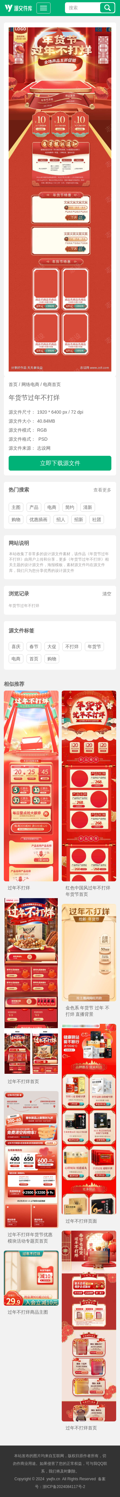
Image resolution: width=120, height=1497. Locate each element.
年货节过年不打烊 (24, 605)
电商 (51, 507)
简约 (69, 507)
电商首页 (52, 384)
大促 (51, 646)
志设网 (44, 448)
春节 (33, 646)
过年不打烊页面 (81, 1221)
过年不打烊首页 (23, 1081)
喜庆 (16, 646)
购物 (16, 519)
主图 (16, 507)
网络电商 (30, 384)
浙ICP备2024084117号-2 (64, 1486)
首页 (13, 384)
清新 (87, 507)
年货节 (94, 646)
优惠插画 (38, 519)
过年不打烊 (19, 887)
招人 (60, 519)
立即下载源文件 (60, 463)
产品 (33, 507)
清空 (106, 593)
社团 (96, 519)
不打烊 (72, 646)
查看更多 (102, 489)
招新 (78, 519)
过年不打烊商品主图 (28, 1312)
